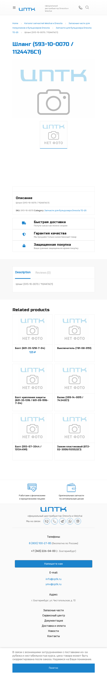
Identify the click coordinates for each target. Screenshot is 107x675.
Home (15, 23)
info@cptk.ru (53, 579)
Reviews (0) (43, 272)
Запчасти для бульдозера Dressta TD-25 (65, 210)
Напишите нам (53, 563)
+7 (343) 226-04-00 (43, 551)
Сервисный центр (53, 615)
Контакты (53, 636)
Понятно (53, 668)
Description (23, 272)
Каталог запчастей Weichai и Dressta (43, 23)
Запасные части (53, 610)
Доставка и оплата (54, 625)
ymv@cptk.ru (53, 584)
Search (87, 7)
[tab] (23, 273)
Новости (53, 631)
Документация (53, 620)
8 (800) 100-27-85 (40, 543)
